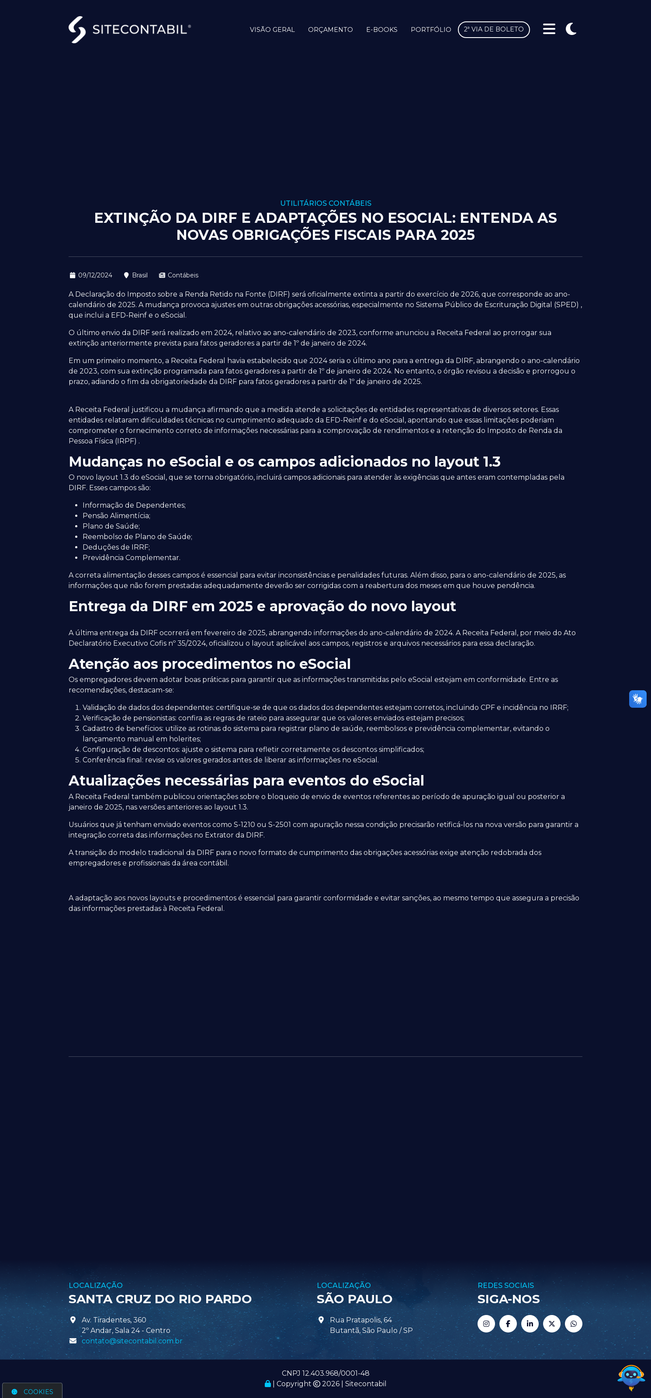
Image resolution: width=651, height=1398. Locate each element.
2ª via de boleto (494, 29)
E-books (382, 30)
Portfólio (431, 30)
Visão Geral (272, 30)
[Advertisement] (325, 134)
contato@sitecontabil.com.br (132, 1341)
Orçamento (330, 30)
